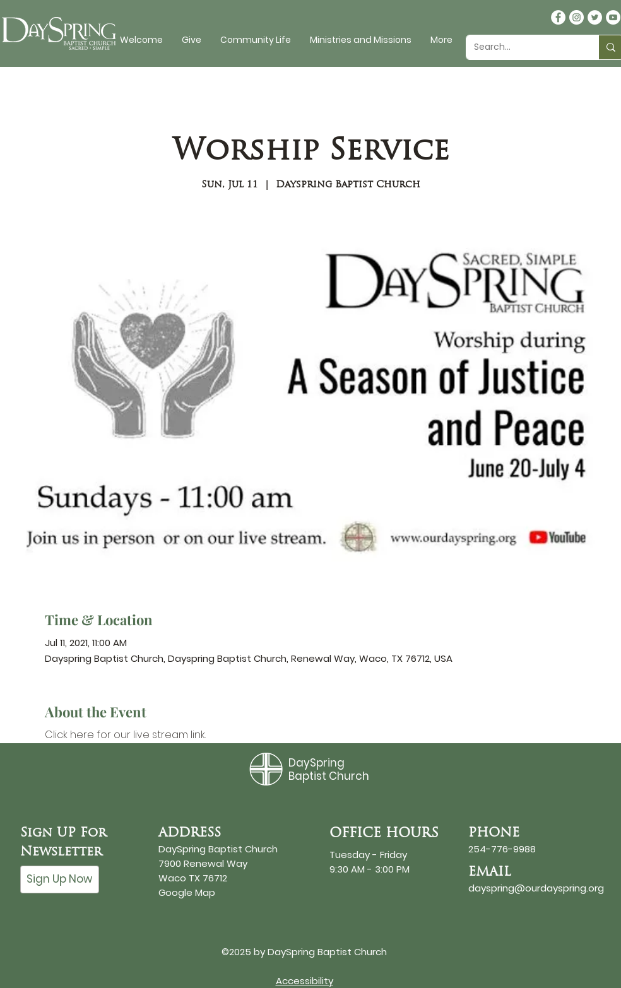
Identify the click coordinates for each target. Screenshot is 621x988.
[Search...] (523, 47)
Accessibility (304, 980)
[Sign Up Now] (59, 879)
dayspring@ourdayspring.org (536, 888)
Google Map (186, 892)
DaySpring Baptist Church (328, 769)
